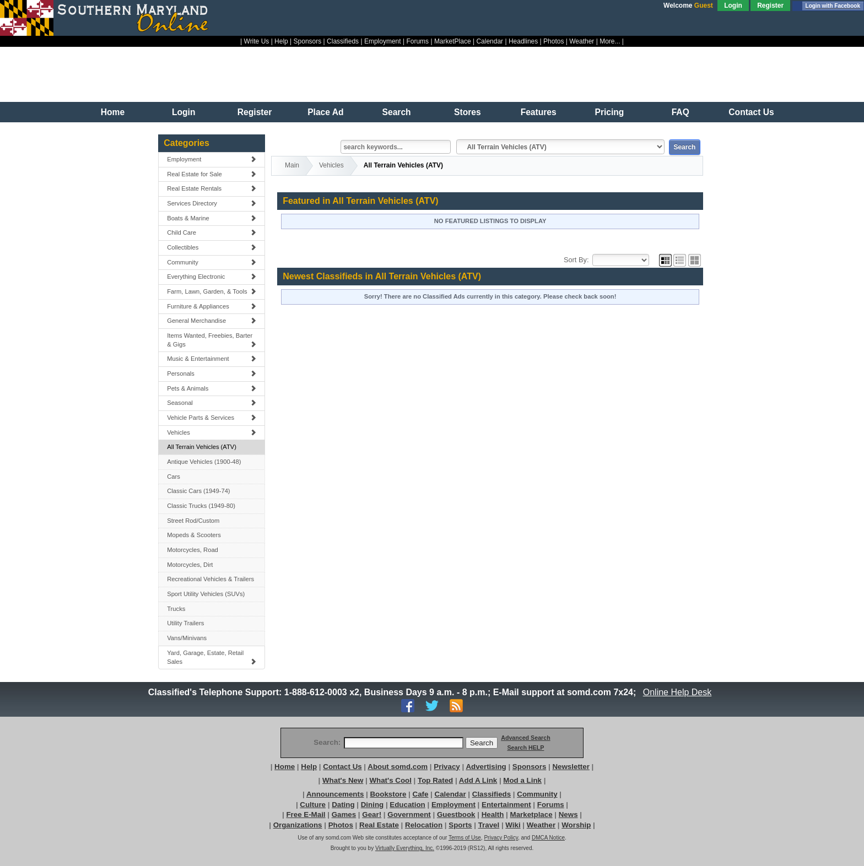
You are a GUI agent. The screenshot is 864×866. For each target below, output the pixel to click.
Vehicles (211, 432)
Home (113, 112)
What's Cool (390, 780)
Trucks (176, 608)
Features (539, 112)
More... (610, 41)
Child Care (211, 232)
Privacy (447, 766)
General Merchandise (211, 320)
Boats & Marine (211, 218)
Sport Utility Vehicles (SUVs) (206, 594)
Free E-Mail (305, 814)
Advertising (486, 766)
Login (733, 5)
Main (292, 165)
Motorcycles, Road (192, 549)
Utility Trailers (185, 623)
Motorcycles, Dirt (190, 564)
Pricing (609, 112)
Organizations (297, 825)
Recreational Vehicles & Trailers (210, 579)
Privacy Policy (501, 838)
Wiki (512, 825)
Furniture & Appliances (211, 306)
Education (407, 804)
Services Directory (211, 203)
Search (396, 112)
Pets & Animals (211, 388)
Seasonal (211, 402)
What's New (342, 780)
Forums (417, 41)
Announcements (335, 794)
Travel (489, 825)
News (568, 814)
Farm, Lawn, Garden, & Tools (211, 291)
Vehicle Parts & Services (211, 417)
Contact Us (751, 112)
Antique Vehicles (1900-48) (204, 461)
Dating (343, 804)
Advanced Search (525, 737)
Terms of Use (465, 838)
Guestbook (456, 814)
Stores (467, 112)
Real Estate (379, 825)
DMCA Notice (548, 838)
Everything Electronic (211, 276)
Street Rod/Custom (193, 520)
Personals (211, 373)
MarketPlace (452, 41)
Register (770, 5)
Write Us (256, 41)
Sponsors (308, 41)
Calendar (489, 41)
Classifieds (343, 41)
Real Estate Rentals (211, 188)
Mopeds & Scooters (194, 535)
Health (493, 814)
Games (344, 814)
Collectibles (211, 247)
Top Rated (435, 780)
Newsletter (570, 766)
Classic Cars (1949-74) (198, 491)
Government (409, 814)
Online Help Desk (677, 692)
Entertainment (506, 804)
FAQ (680, 112)
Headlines (523, 41)
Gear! (371, 814)
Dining (372, 804)
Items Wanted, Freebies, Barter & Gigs (211, 340)
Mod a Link (522, 780)
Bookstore (388, 794)
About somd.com (398, 766)
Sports (460, 825)
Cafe (421, 794)
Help (281, 41)
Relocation (423, 825)
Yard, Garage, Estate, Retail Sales (211, 657)
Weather (581, 41)
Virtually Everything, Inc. (404, 848)
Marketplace (531, 814)
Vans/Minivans (187, 638)
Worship (576, 825)
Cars (173, 476)
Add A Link (478, 780)
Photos (553, 41)
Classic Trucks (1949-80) (201, 505)
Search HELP (525, 747)
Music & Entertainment (211, 358)
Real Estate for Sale (211, 174)
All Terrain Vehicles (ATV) (201, 446)
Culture (313, 804)
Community (211, 262)
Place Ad (325, 112)
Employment (382, 41)
